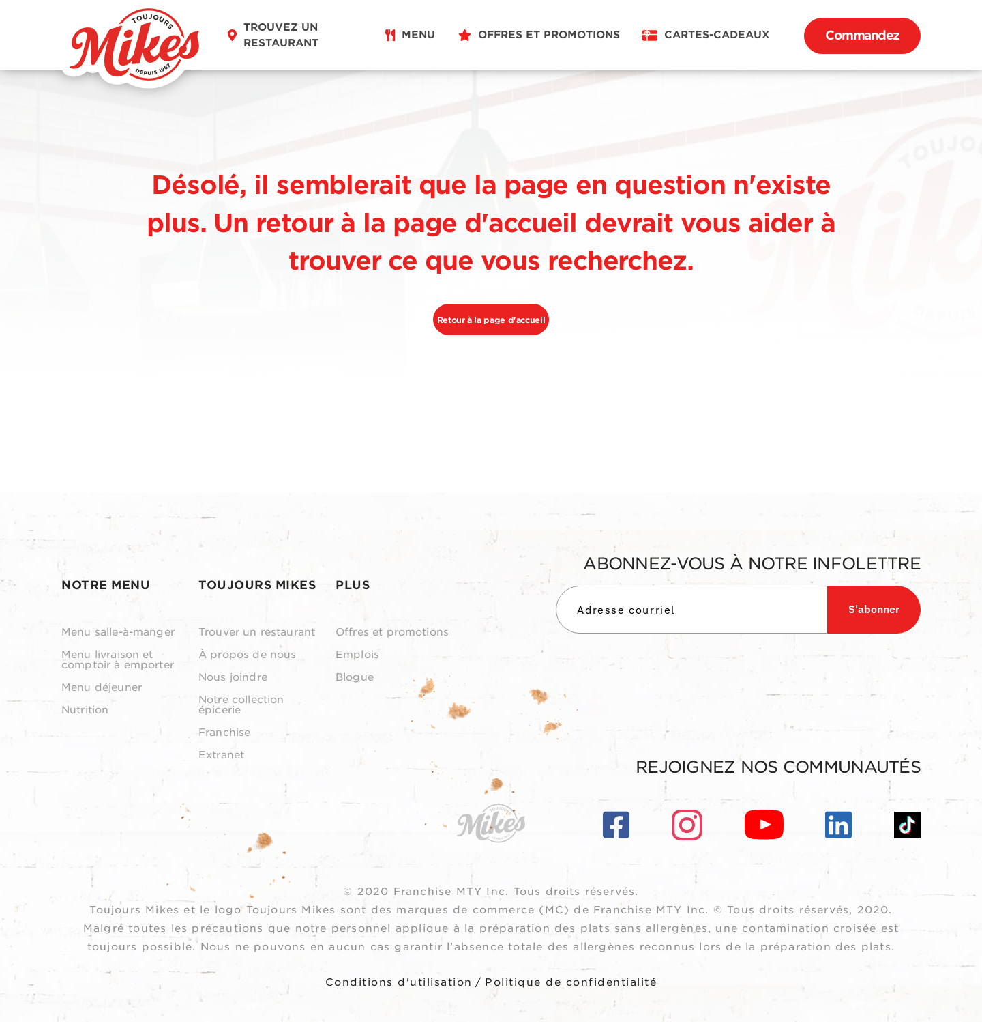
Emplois (357, 655)
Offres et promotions (392, 632)
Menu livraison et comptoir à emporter (117, 660)
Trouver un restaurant (256, 632)
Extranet (221, 755)
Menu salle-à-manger (118, 632)
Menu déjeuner (101, 688)
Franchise (224, 733)
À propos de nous (247, 655)
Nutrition (84, 710)
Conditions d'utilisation (399, 982)
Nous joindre (232, 677)
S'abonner (873, 609)
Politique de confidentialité (571, 982)
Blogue (355, 677)
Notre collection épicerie (241, 705)
